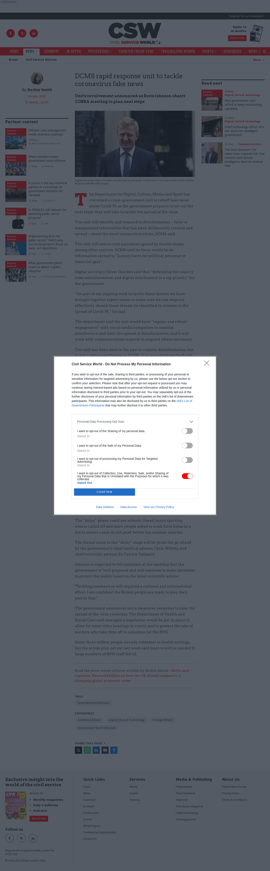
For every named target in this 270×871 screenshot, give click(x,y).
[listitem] (135, 421)
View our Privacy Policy (158, 507)
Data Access (128, 507)
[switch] (187, 431)
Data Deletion (105, 507)
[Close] (208, 364)
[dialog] (135, 435)
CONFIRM (104, 491)
